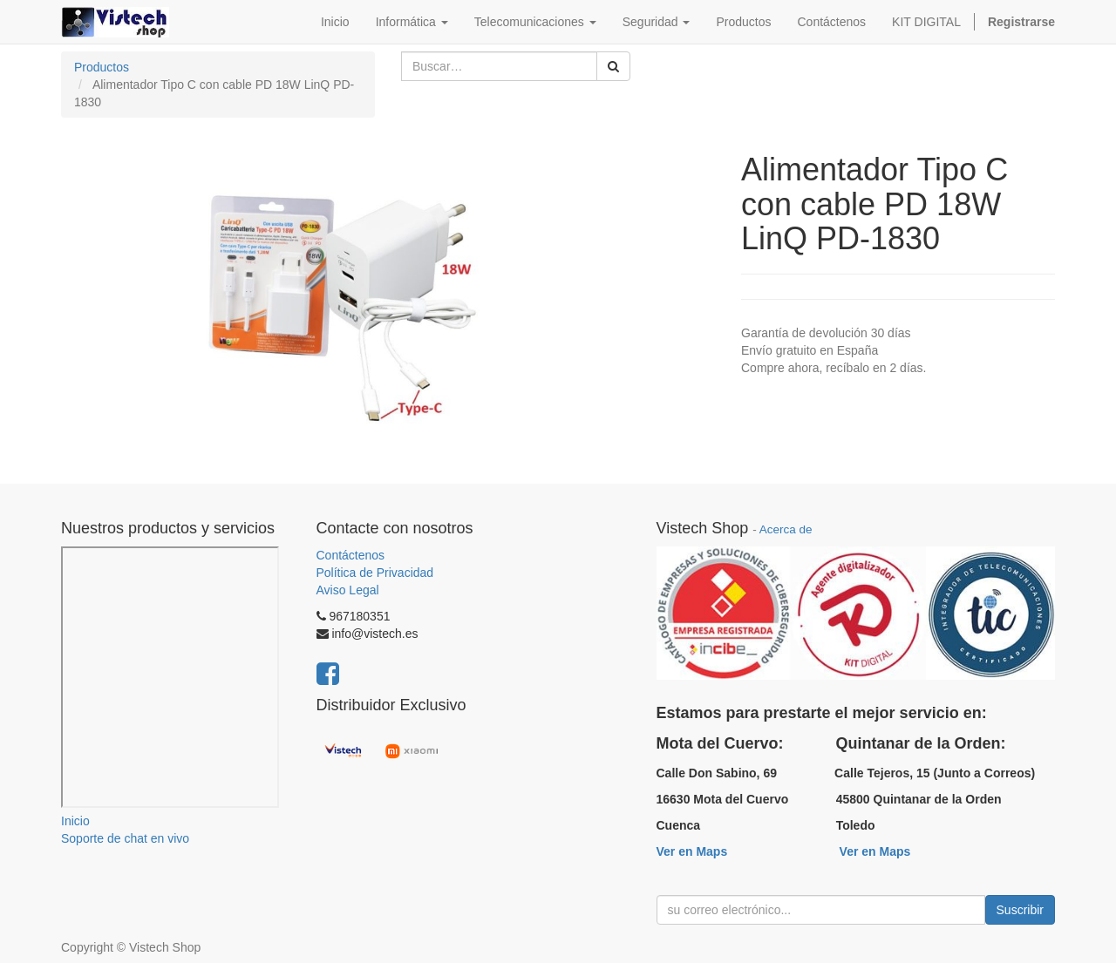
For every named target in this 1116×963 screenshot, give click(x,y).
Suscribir (1020, 910)
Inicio (75, 821)
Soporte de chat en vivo (125, 838)
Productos (101, 67)
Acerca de (786, 529)
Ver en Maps (692, 851)
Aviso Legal (347, 590)
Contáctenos (350, 555)
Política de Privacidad (375, 573)
